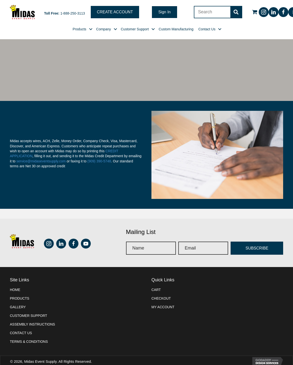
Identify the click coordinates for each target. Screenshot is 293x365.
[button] (115, 12)
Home (15, 290)
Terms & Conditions (29, 342)
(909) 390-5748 (99, 161)
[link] (79, 29)
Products (19, 298)
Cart (156, 290)
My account (162, 307)
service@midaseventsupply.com (41, 161)
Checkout (161, 298)
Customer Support (28, 316)
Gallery (18, 307)
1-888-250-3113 (72, 13)
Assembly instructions (32, 324)
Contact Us (21, 333)
